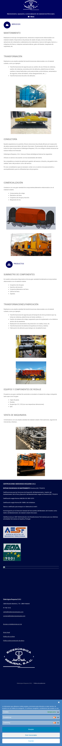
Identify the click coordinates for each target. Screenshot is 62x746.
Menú (31, 17)
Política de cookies (9, 679)
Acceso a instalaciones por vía (12, 666)
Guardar (31, 741)
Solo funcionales (31, 735)
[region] (31, 96)
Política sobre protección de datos (13, 683)
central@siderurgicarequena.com (13, 654)
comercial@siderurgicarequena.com (14, 658)
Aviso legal (6, 675)
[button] (59, 702)
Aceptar (31, 729)
